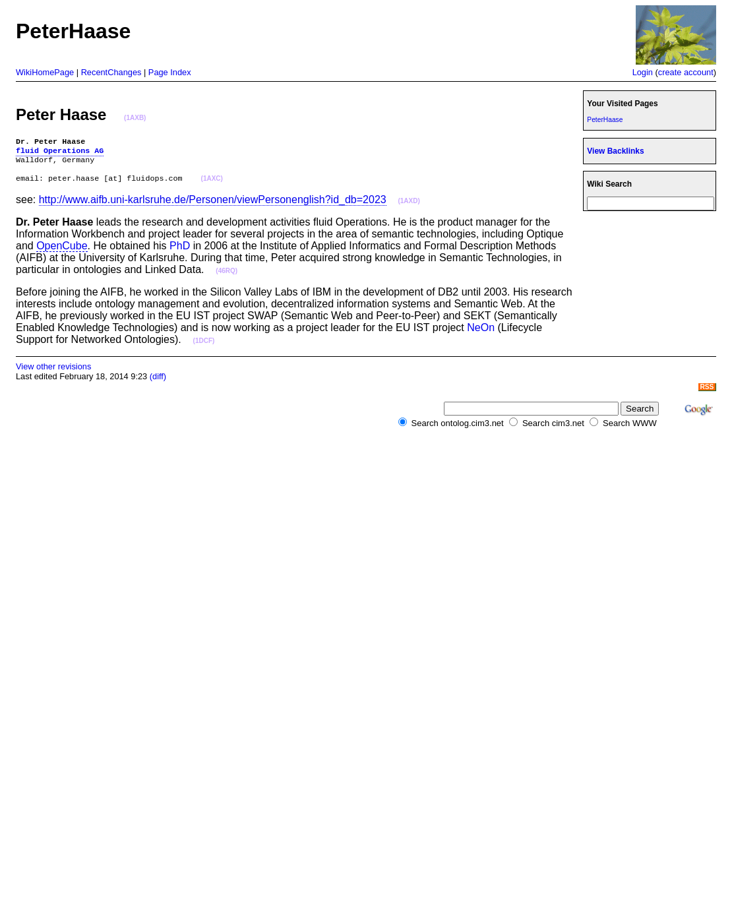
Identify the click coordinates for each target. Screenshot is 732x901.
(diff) (158, 383)
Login (642, 72)
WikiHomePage (45, 72)
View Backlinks (615, 151)
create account (686, 72)
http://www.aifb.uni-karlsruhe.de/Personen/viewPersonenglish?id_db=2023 (212, 206)
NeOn (481, 334)
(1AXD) (408, 207)
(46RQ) (226, 277)
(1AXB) (135, 117)
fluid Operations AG (60, 153)
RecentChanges (111, 72)
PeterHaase (605, 119)
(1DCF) (204, 347)
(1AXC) (212, 185)
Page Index (169, 72)
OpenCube (61, 252)
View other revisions (53, 373)
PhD (179, 252)
